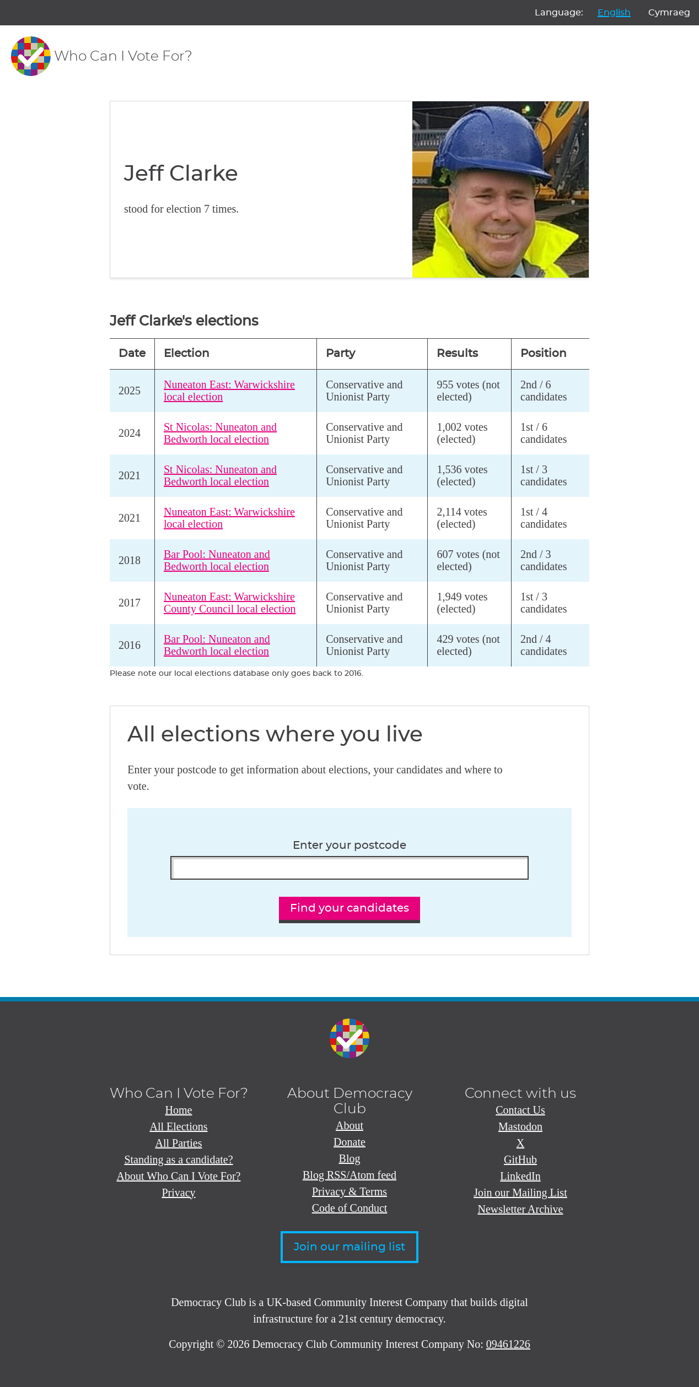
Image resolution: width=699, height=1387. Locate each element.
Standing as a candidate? (178, 1159)
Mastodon (520, 1126)
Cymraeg (669, 12)
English (614, 12)
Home (178, 1110)
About (349, 1125)
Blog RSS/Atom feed (349, 1175)
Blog (350, 1158)
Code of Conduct (350, 1208)
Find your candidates (349, 908)
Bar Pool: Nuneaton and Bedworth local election (217, 560)
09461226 (508, 1344)
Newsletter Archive (520, 1209)
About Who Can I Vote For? (179, 1176)
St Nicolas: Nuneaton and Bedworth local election (220, 433)
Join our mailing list (349, 1247)
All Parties (178, 1143)
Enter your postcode (349, 845)
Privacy (178, 1192)
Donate (349, 1142)
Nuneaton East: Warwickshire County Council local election (229, 602)
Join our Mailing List (520, 1192)
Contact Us (520, 1110)
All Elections (179, 1126)
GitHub (520, 1159)
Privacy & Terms (349, 1191)
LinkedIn (520, 1176)
